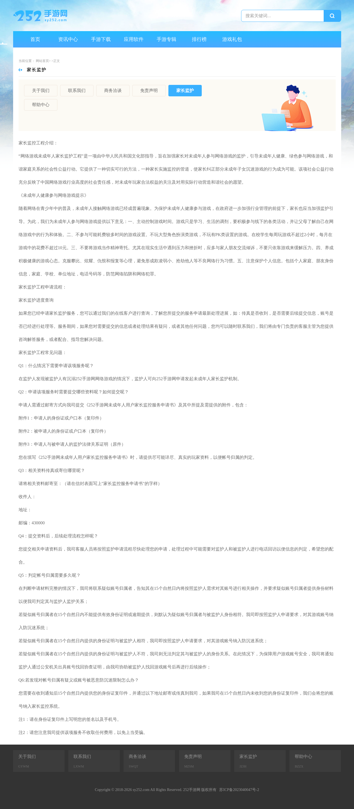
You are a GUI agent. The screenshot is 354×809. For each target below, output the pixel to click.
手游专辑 (166, 39)
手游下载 (101, 39)
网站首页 (42, 61)
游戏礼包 (232, 39)
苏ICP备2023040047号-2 (239, 790)
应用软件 (134, 39)
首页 (35, 39)
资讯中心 (68, 39)
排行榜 (199, 39)
